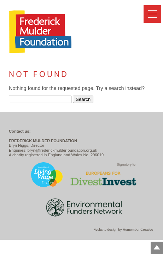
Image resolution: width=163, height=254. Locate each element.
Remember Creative (138, 229)
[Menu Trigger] (152, 14)
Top (157, 248)
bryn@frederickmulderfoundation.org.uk (62, 150)
